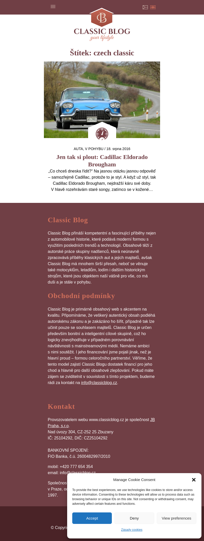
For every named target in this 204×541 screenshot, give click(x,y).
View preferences (176, 518)
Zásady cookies (131, 530)
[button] (193, 479)
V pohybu (94, 149)
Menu (53, 6)
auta (78, 149)
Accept (92, 518)
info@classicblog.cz (99, 382)
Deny (134, 518)
